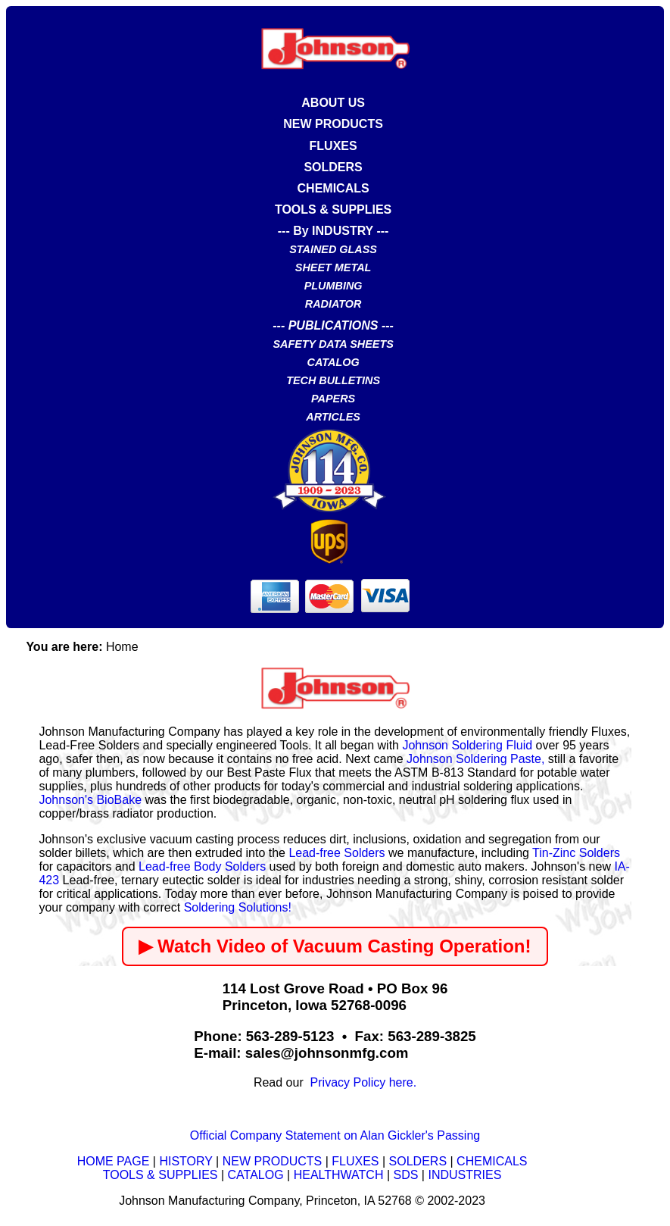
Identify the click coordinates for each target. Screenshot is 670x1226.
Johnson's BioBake (90, 799)
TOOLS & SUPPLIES (333, 209)
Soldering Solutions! (237, 907)
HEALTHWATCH (339, 1174)
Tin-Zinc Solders (576, 852)
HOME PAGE (113, 1161)
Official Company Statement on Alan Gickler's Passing (335, 1135)
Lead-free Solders (336, 852)
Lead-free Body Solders (202, 866)
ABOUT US (333, 102)
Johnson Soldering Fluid (467, 745)
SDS (406, 1174)
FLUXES (333, 145)
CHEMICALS (333, 188)
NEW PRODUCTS (333, 123)
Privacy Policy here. (360, 1082)
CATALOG (256, 1174)
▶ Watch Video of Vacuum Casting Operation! (335, 946)
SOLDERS (333, 167)
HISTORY (185, 1161)
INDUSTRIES (464, 1174)
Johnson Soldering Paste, (475, 758)
